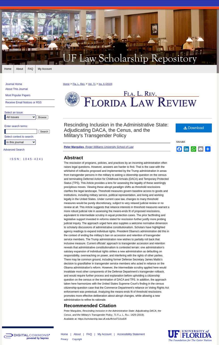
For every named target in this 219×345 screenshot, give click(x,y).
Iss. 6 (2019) (105, 84)
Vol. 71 (92, 84)
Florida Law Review (109, 58)
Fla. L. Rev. (79, 84)
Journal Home (13, 84)
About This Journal (16, 89)
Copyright (77, 339)
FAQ (89, 334)
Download (194, 128)
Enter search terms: (16, 126)
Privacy (65, 339)
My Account (105, 334)
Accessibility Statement (131, 334)
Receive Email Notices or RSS (23, 102)
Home (66, 84)
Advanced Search (14, 149)
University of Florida (193, 335)
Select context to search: (19, 136)
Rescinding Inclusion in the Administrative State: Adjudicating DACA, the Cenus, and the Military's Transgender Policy (116, 130)
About (78, 334)
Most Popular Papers (17, 95)
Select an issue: (13, 112)
